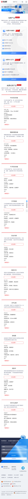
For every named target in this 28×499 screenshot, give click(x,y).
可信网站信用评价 (16, 481)
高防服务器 (10, 475)
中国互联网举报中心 (6, 486)
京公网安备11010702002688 (20, 493)
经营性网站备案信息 (6, 481)
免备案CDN (3, 477)
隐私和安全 (9, 494)
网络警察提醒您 (5, 483)
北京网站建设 (10, 477)
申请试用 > (6, 10)
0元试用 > (13, 106)
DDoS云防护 (16, 475)
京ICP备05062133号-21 (8, 493)
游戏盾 (21, 475)
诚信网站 (13, 483)
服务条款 (3, 494)
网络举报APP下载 (16, 486)
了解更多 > (7, 124)
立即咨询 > (14, 458)
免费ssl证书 (16, 477)
